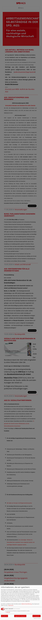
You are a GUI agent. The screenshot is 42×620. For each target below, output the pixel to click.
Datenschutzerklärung (26, 604)
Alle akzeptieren (36, 616)
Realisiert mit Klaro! (37, 618)
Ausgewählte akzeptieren (20, 616)
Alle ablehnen (4, 616)
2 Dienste (7, 612)
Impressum (10, 605)
